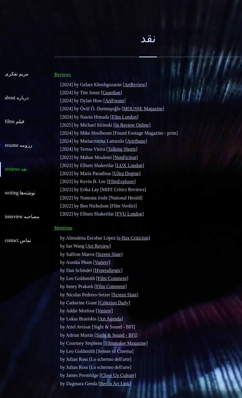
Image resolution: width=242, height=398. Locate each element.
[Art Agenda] (110, 318)
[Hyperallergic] (107, 270)
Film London (124, 116)
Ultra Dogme (126, 173)
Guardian (111, 92)
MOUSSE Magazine (143, 108)
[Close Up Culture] (118, 375)
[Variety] (101, 262)
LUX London (129, 165)
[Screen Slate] (109, 254)
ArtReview (134, 84)
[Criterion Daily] (114, 302)
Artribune (136, 141)
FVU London (129, 213)
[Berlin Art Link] (114, 383)
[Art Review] (98, 245)
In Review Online (132, 125)
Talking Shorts (122, 149)
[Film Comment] (112, 278)
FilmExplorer (121, 181)
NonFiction (125, 157)
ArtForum (114, 100)
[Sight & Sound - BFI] (115, 335)
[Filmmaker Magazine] (125, 343)
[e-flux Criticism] (133, 237)
